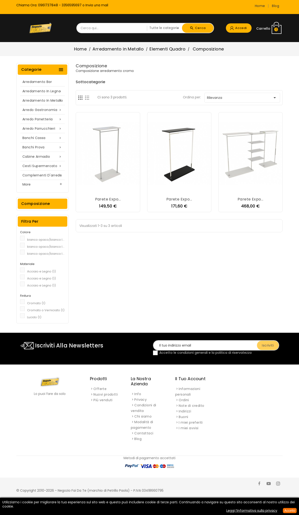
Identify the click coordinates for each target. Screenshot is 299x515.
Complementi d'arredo (42, 175)
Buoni (183, 417)
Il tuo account (190, 379)
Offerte (100, 388)
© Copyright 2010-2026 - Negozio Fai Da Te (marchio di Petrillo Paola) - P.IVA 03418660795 (90, 490)
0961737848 (48, 5)
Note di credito (191, 405)
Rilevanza (242, 97)
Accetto (289, 510)
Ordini (184, 400)
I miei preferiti (191, 422)
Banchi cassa (42, 138)
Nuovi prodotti (105, 394)
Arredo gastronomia (42, 109)
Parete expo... (108, 199)
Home (260, 6)
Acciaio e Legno (41, 271)
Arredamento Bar (37, 81)
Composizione (35, 203)
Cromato (36, 303)
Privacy (140, 399)
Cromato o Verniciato (45, 310)
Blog (275, 6)
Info (137, 394)
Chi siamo (143, 416)
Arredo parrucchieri (42, 128)
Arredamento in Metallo (42, 100)
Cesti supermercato (42, 166)
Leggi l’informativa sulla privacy (251, 510)
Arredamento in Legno (42, 91)
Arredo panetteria (42, 119)
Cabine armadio (42, 156)
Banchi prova (42, 147)
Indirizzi (185, 411)
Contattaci (143, 433)
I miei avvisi (188, 428)
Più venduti (102, 400)
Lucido (34, 317)
